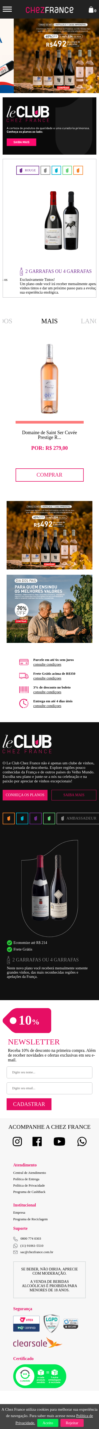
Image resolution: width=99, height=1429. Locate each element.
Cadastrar (29, 1104)
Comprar (50, 475)
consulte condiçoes (47, 664)
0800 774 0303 (31, 1238)
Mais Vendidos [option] (50, 321)
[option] (49, 56)
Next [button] (86, 55)
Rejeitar (72, 1423)
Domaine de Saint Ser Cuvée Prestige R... (49, 435)
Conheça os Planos (25, 795)
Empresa (19, 1212)
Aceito (48, 1423)
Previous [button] (13, 55)
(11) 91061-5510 (28, 1246)
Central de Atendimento (29, 1173)
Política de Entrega (26, 1179)
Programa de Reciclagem (30, 1219)
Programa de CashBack (29, 1192)
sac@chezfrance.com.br (33, 1252)
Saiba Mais (73, 795)
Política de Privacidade (29, 1185)
